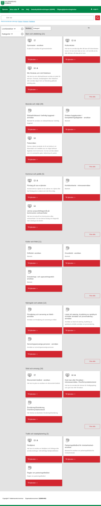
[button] (22, 28)
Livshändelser (7, 29)
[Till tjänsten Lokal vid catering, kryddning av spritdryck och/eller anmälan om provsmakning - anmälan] (81, 316)
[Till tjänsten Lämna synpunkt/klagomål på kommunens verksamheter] (44, 211)
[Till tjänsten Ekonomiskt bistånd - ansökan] (39, 379)
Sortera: (29, 28)
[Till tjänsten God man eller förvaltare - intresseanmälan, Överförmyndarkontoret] (81, 380)
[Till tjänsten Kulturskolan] (70, 44)
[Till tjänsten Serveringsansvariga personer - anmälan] (43, 343)
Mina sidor (14, 9)
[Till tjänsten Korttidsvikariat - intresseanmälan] (78, 185)
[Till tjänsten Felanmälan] (32, 142)
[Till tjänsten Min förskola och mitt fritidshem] (39, 72)
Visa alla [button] (92, 97)
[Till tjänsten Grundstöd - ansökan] (73, 252)
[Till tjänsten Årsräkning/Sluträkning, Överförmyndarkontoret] (44, 408)
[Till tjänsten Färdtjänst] (31, 444)
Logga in (94, 9)
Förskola (25, 21)
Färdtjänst (32, 21)
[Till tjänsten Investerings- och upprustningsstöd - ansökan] (44, 277)
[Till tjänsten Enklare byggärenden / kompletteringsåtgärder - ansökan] (81, 116)
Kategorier (6, 34)
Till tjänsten (32, 59)
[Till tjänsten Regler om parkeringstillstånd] (39, 472)
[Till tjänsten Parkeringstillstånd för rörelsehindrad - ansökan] (81, 445)
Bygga (20, 21)
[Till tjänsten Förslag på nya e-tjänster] (37, 185)
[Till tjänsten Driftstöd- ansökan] (35, 252)
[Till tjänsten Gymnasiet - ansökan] (36, 44)
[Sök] (97, 17)
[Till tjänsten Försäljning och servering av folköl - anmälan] (44, 315)
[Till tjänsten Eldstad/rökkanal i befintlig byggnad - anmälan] (44, 116)
